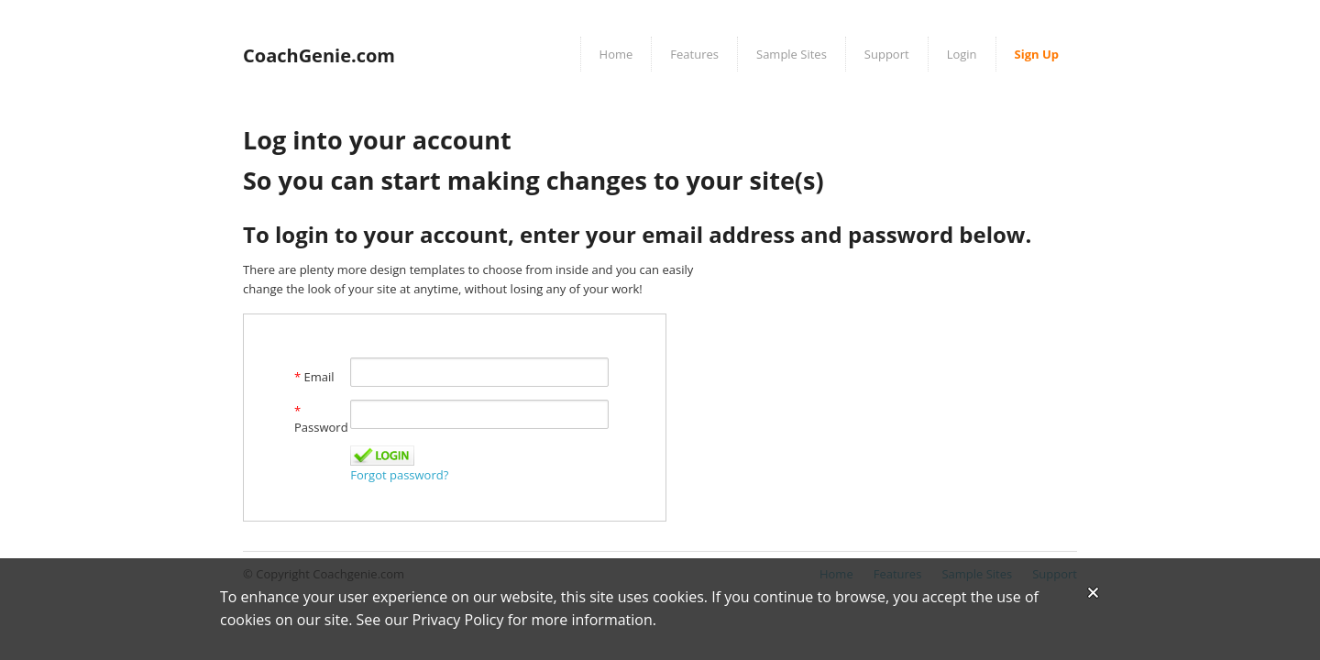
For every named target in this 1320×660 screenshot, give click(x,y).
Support (886, 54)
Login (962, 54)
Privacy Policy (458, 620)
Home (616, 54)
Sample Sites (791, 54)
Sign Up (1037, 54)
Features (694, 54)
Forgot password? (399, 475)
